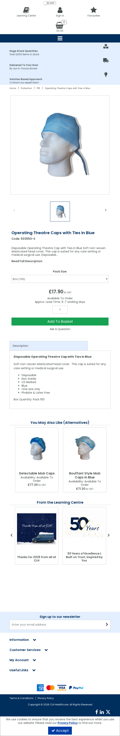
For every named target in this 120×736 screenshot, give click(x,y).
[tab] (49, 346)
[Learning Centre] (26, 12)
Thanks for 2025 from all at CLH (36, 559)
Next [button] (106, 212)
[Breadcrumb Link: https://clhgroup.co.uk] (13, 88)
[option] (60, 145)
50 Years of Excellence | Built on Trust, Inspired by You (84, 557)
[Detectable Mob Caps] (36, 448)
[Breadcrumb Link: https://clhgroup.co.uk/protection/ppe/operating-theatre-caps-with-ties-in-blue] (67, 88)
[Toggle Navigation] (60, 38)
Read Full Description (26, 261)
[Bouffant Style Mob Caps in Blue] (84, 448)
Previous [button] (14, 212)
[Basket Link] (60, 26)
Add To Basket (60, 321)
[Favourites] (93, 12)
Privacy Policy (46, 698)
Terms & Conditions (21, 698)
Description (20, 346)
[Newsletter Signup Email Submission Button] (107, 625)
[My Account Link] (60, 12)
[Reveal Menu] (60, 38)
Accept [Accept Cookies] (60, 730)
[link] (96, 712)
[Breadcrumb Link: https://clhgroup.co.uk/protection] (26, 88)
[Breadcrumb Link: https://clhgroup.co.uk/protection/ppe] (38, 88)
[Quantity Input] (60, 310)
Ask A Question (60, 329)
